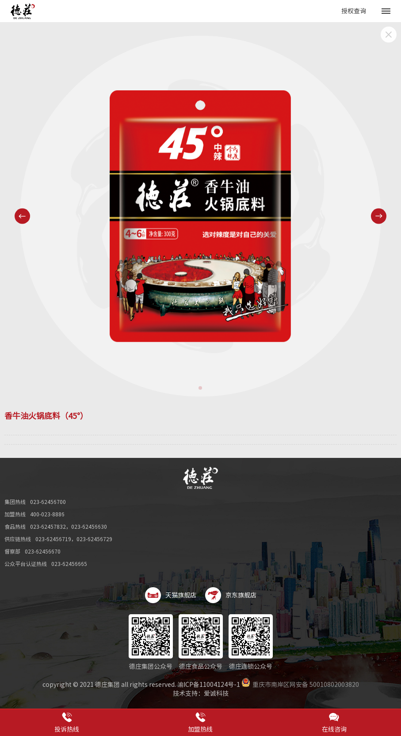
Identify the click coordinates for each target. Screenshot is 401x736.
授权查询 (353, 11)
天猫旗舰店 (170, 595)
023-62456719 (53, 539)
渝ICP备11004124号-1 (208, 685)
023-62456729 (94, 539)
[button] (200, 388)
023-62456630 (89, 526)
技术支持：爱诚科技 (201, 693)
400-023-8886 (47, 514)
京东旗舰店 (230, 595)
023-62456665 (69, 563)
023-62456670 (43, 551)
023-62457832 (48, 526)
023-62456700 (48, 501)
